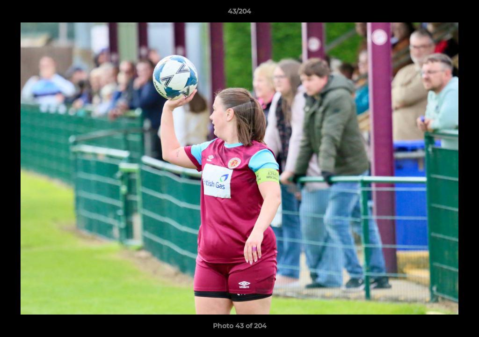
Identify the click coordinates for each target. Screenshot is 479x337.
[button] (462, 13)
